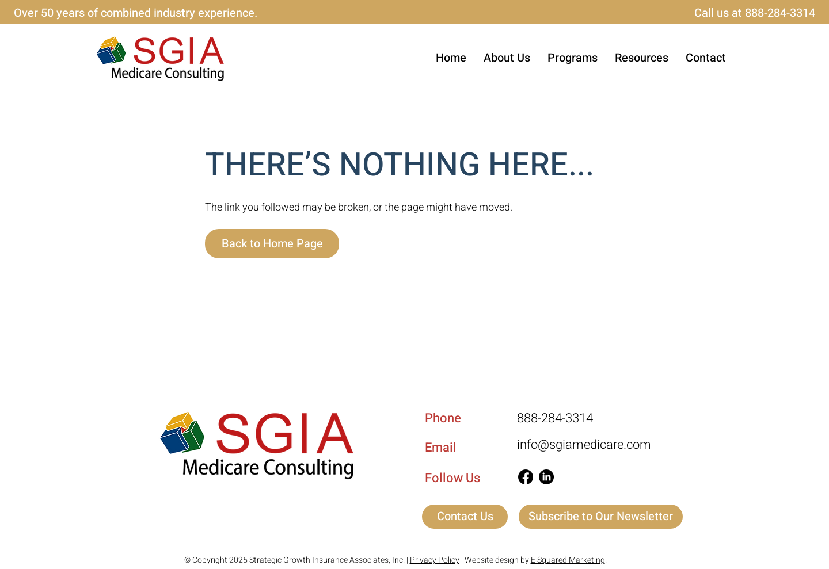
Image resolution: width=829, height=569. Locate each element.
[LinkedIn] (546, 476)
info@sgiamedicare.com (584, 445)
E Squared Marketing (568, 560)
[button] (572, 58)
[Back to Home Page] (272, 243)
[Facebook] (525, 476)
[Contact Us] (465, 517)
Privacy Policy (434, 560)
